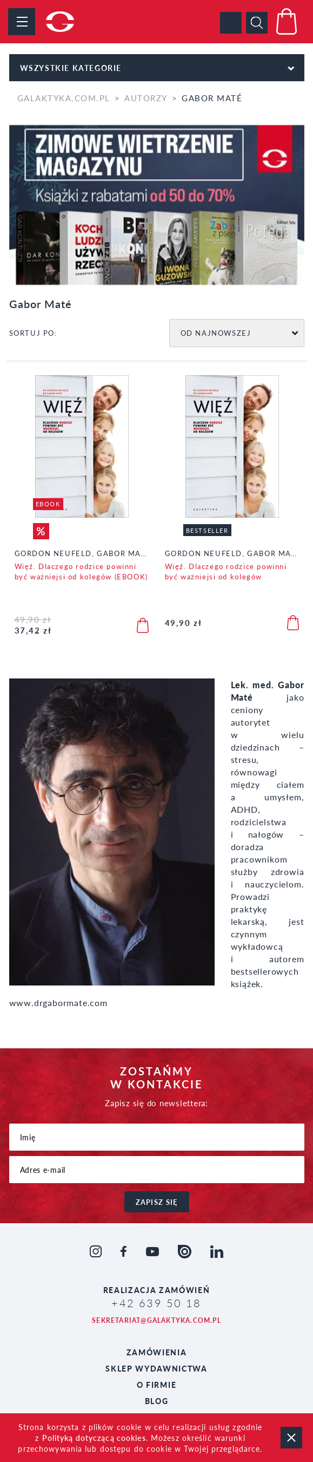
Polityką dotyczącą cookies (94, 1437)
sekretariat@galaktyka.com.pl (156, 1320)
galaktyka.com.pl (63, 97)
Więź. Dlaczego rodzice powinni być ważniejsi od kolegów (226, 571)
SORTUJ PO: (33, 333)
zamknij (291, 1437)
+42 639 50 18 (156, 1302)
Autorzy (146, 97)
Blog (157, 1400)
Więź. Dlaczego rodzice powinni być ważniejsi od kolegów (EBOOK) (81, 571)
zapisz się (157, 1202)
